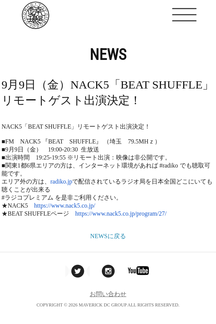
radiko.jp (61, 181)
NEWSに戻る (108, 236)
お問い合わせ (108, 294)
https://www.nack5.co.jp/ (64, 205)
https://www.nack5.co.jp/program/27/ (120, 213)
